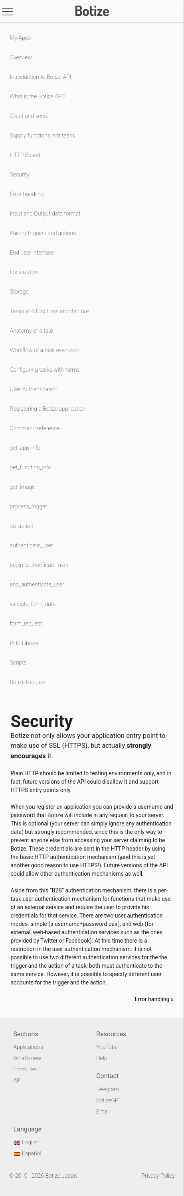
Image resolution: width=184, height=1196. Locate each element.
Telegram (107, 1089)
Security (20, 174)
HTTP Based (25, 155)
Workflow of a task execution (45, 350)
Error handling (27, 194)
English (27, 1142)
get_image (22, 487)
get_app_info (25, 448)
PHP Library (24, 643)
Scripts (18, 662)
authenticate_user (31, 545)
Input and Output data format (45, 213)
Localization (24, 272)
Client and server (30, 116)
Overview (21, 57)
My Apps (20, 38)
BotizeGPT (109, 1100)
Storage (19, 291)
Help (101, 1058)
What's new (28, 1058)
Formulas (25, 1069)
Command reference (35, 428)
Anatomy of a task (32, 330)
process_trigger (28, 506)
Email (103, 1111)
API (18, 1080)
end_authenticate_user (37, 584)
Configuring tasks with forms (45, 370)
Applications (28, 1047)
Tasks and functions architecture (49, 311)
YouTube (107, 1047)
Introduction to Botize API (40, 77)
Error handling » (154, 999)
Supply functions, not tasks (42, 135)
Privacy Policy (158, 1175)
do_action (22, 526)
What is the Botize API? (37, 96)
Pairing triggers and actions (43, 233)
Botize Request (28, 682)
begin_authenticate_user (39, 565)
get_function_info (30, 467)
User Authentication (33, 389)
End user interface (32, 252)
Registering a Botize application (48, 409)
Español (28, 1153)
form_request (26, 623)
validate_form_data (33, 604)
